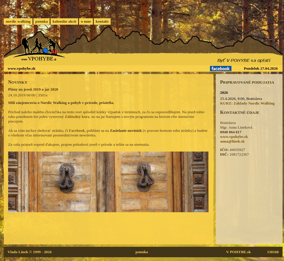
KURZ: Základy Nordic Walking (247, 103)
